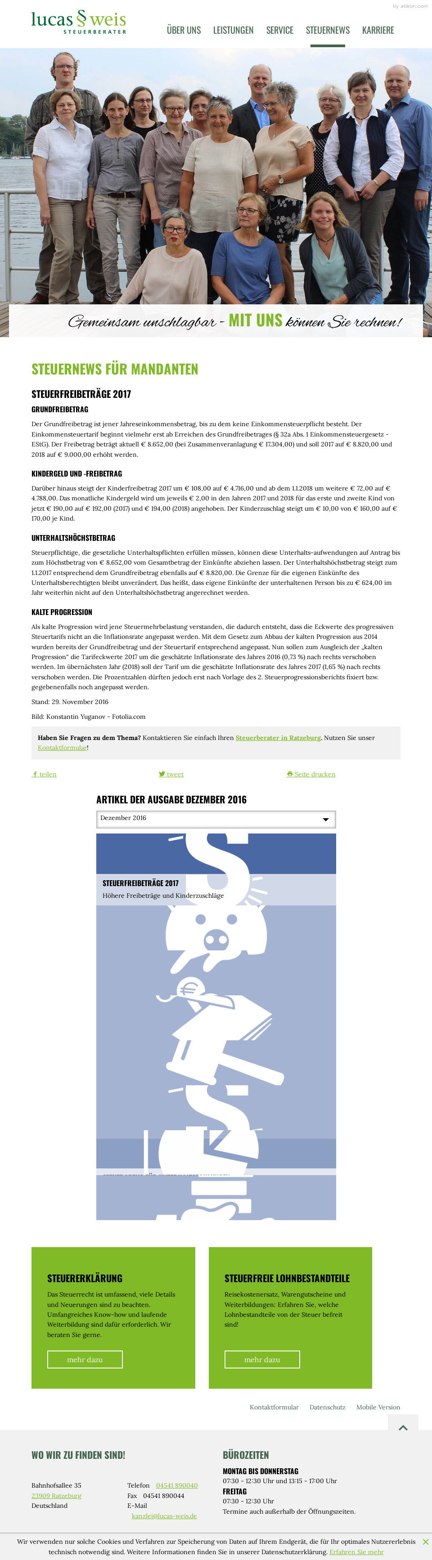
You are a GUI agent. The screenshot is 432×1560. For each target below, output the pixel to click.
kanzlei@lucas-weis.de (164, 1516)
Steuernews (328, 29)
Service (279, 29)
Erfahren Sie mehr (356, 1552)
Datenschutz (328, 1407)
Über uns (184, 29)
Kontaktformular (62, 748)
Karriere (378, 29)
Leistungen (233, 29)
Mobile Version (378, 1407)
